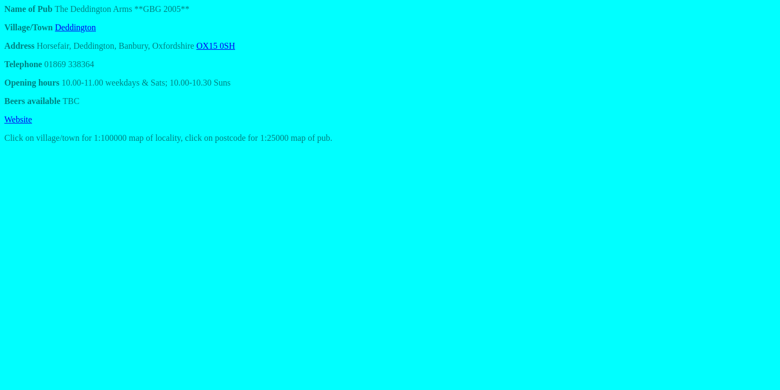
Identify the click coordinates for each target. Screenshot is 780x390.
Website (18, 119)
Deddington (75, 27)
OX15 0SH (215, 45)
